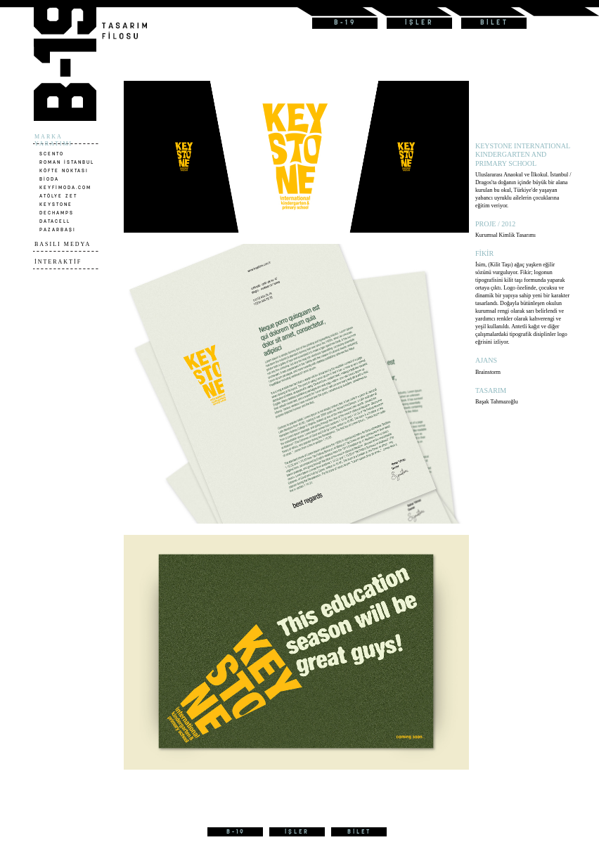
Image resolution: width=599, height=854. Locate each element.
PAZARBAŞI (57, 229)
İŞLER (419, 22)
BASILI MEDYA (62, 244)
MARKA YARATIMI (53, 140)
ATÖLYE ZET (58, 196)
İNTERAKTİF (58, 262)
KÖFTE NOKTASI (64, 170)
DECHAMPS (56, 212)
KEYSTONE (55, 204)
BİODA (49, 179)
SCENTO (51, 153)
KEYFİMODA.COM (65, 187)
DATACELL (54, 221)
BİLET (494, 22)
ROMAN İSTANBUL (66, 162)
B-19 (345, 22)
